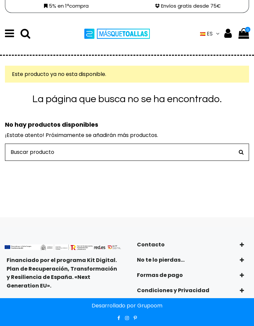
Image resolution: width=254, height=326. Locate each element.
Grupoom (149, 305)
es (210, 33)
